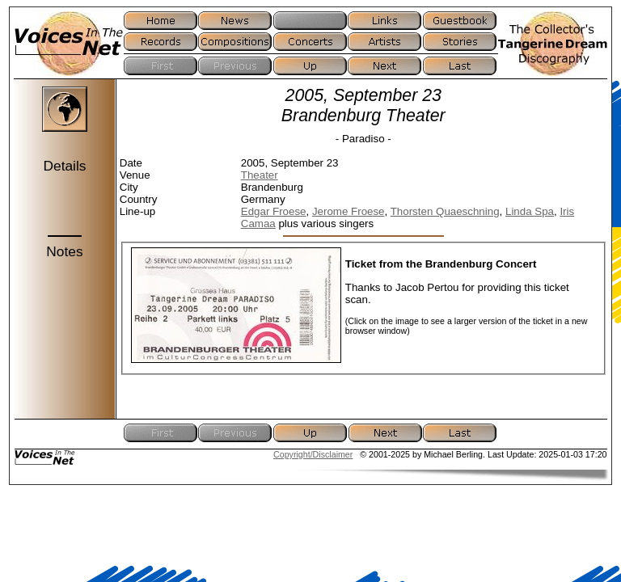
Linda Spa (529, 211)
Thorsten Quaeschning (445, 211)
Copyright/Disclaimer (313, 454)
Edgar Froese (273, 211)
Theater (259, 175)
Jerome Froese (348, 211)
